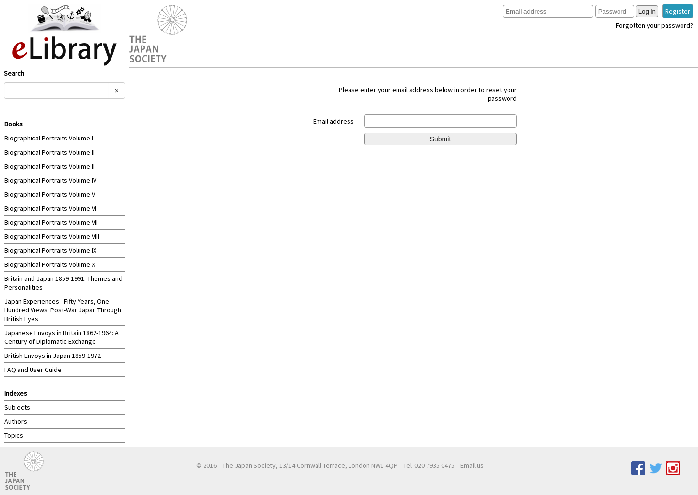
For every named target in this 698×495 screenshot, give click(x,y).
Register (677, 11)
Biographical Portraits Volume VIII (51, 236)
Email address (333, 121)
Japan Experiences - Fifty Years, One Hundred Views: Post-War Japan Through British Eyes (62, 310)
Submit (440, 139)
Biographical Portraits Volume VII (51, 222)
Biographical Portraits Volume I (48, 138)
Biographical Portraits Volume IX (50, 250)
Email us (472, 465)
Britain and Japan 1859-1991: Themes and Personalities (63, 283)
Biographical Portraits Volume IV (50, 180)
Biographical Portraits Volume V (49, 194)
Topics (13, 435)
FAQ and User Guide (33, 369)
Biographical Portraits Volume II (49, 152)
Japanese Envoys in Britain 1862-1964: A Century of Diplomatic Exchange (61, 337)
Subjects (17, 407)
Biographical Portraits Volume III (50, 166)
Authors (15, 421)
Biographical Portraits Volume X (49, 264)
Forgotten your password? (654, 25)
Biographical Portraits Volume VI (50, 208)
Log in (647, 11)
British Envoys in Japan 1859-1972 (52, 355)
